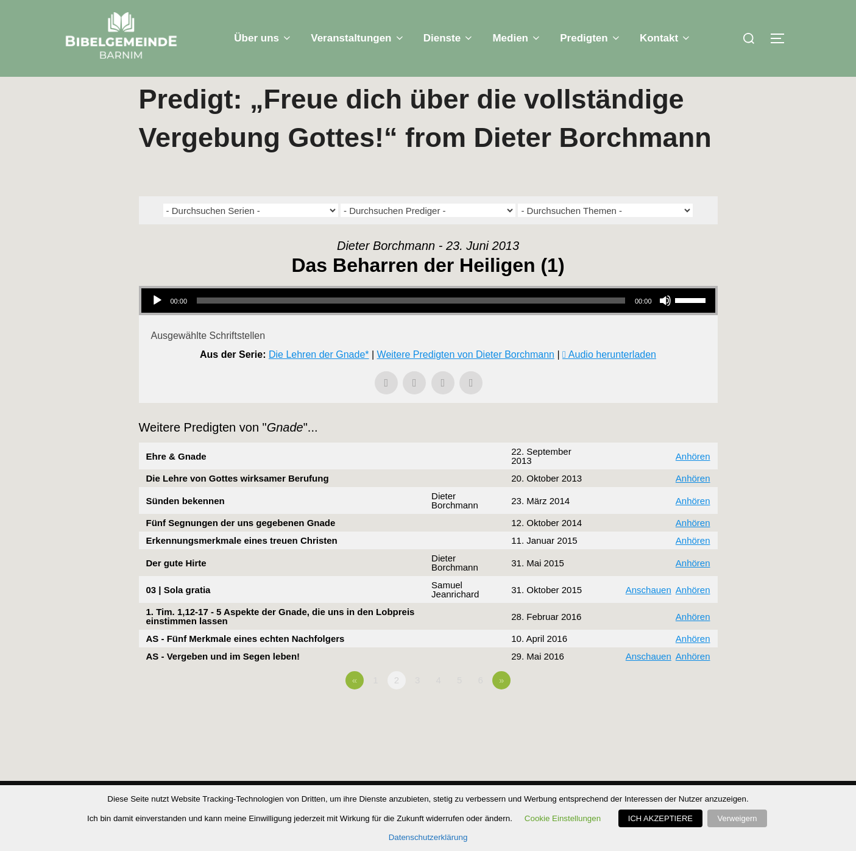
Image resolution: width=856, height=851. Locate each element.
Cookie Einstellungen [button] (564, 818)
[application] (428, 325)
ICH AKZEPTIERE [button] (662, 818)
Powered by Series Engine (673, 738)
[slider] (411, 325)
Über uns (263, 38)
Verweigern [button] (737, 818)
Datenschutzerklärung (428, 837)
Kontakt (666, 38)
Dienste (449, 38)
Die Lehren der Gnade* (319, 379)
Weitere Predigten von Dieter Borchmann (465, 379)
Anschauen (648, 614)
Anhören (693, 480)
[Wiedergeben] (157, 325)
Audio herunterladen (612, 379)
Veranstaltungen (358, 38)
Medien (517, 38)
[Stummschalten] (665, 325)
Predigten (590, 38)
